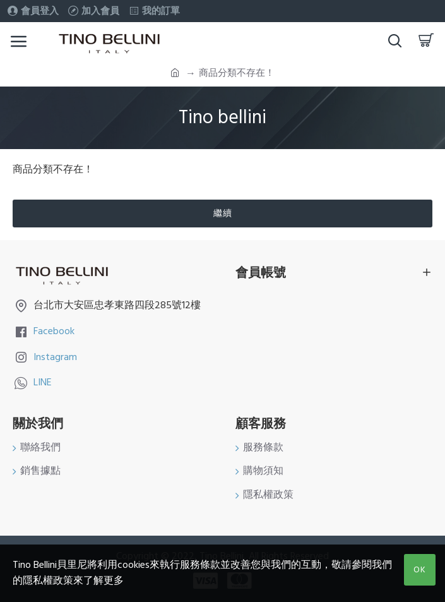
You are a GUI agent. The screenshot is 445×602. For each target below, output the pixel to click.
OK (419, 569)
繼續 (222, 213)
